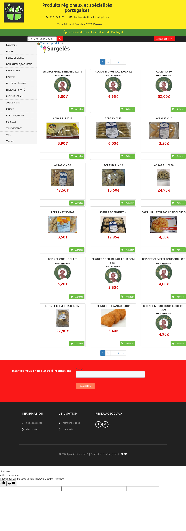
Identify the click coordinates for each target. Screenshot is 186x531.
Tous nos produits (49, 43)
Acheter (77, 109)
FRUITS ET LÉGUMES (16, 83)
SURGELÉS (11, 122)
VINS (8, 134)
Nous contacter (164, 39)
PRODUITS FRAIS (14, 96)
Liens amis (68, 429)
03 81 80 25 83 (55, 17)
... (113, 62)
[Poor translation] (11, 483)
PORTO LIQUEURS (15, 115)
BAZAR (9, 51)
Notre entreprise (34, 423)
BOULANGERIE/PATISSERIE (19, 64)
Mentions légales (71, 423)
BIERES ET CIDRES (15, 58)
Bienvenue (11, 45)
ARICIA (124, 454)
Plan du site (31, 429)
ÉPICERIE (10, 77)
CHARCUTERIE (13, 70)
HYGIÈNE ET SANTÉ (15, 90)
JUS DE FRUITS (13, 102)
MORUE (10, 109)
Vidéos (10, 141)
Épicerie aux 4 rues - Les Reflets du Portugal (93, 32)
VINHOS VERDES (14, 128)
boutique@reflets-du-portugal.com (91, 17)
